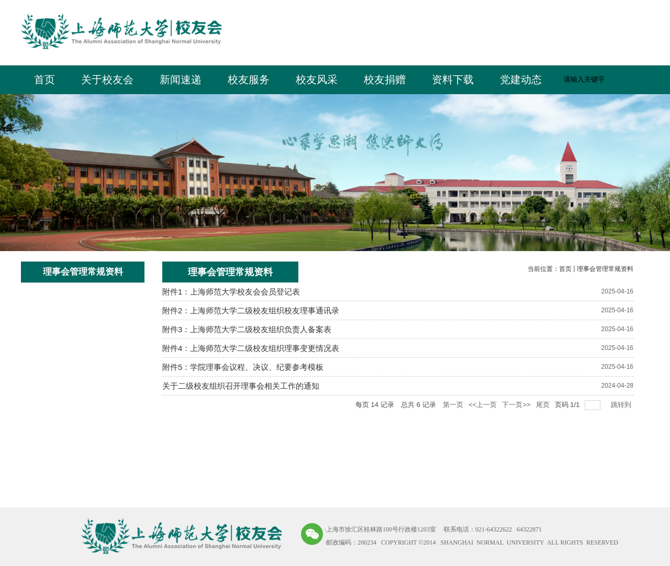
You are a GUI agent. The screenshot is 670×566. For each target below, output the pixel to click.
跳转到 (622, 405)
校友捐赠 (385, 79)
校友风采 (317, 79)
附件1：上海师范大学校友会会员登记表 (231, 291)
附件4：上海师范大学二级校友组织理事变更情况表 (250, 348)
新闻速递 (181, 79)
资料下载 (453, 79)
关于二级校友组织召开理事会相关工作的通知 (240, 385)
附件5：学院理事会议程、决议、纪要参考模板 (242, 367)
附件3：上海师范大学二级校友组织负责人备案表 (246, 329)
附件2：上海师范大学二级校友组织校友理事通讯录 (250, 310)
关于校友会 (107, 79)
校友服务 (249, 79)
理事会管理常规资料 (605, 269)
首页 (44, 79)
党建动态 (521, 79)
